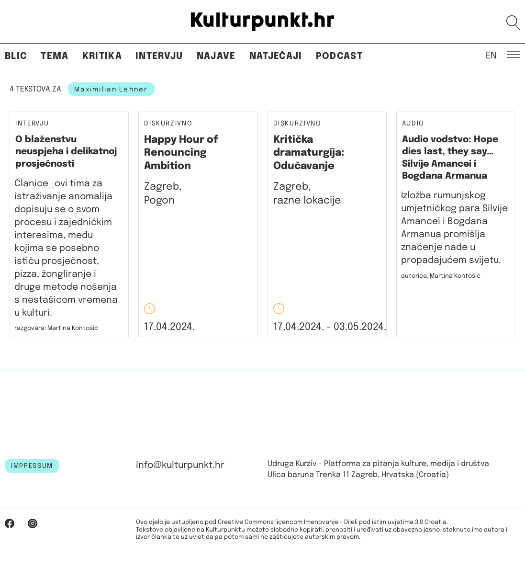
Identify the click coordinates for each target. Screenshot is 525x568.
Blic (16, 56)
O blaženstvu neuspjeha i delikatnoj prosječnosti (66, 152)
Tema (54, 56)
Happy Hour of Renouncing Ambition (181, 153)
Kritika (102, 56)
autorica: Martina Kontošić (440, 276)
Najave (216, 56)
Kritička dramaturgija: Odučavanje (308, 153)
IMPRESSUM (32, 466)
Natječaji (275, 56)
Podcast (339, 56)
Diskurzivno (168, 124)
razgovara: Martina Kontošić (56, 328)
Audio (413, 123)
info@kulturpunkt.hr (180, 465)
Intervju (159, 56)
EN (491, 55)
